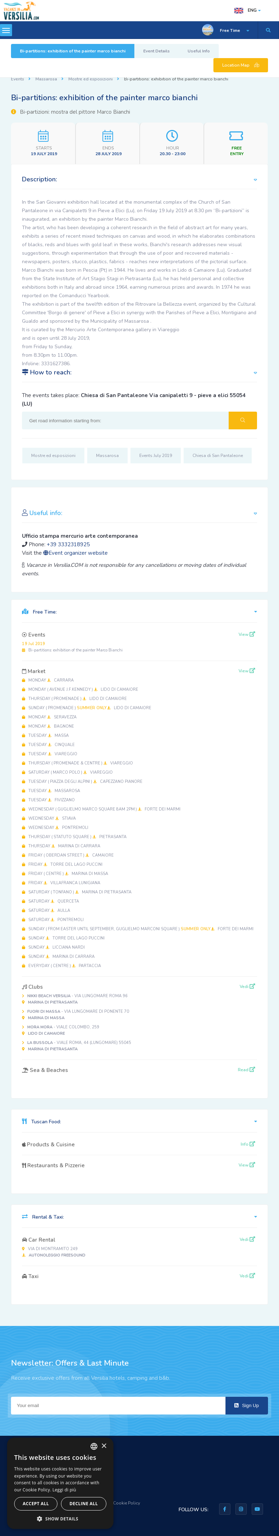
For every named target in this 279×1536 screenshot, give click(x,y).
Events (17, 79)
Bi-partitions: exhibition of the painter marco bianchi (72, 51)
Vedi (247, 986)
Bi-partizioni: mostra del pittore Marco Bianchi (70, 111)
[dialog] (60, 1483)
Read (246, 1070)
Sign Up (246, 1405)
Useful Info (199, 51)
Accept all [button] (36, 1504)
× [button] (103, 1446)
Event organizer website (75, 553)
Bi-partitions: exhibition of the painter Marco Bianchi (72, 647)
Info (248, 1144)
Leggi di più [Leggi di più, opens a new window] (64, 1490)
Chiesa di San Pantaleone (217, 455)
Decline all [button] (83, 1504)
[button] (60, 1518)
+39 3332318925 (68, 544)
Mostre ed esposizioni (90, 79)
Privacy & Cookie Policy (117, 1503)
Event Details (156, 51)
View (247, 634)
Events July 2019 (155, 455)
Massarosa (46, 79)
